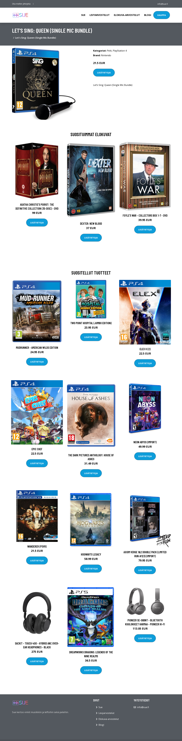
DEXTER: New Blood (91, 223)
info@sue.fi (162, 3)
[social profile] (33, 4)
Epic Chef (37, 449)
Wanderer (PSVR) (37, 546)
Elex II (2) (145, 349)
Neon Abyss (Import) (145, 442)
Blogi (147, 15)
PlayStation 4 (120, 50)
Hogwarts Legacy (91, 554)
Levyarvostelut (100, 15)
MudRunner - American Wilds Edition (37, 347)
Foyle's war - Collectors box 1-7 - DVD (145, 215)
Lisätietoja (104, 72)
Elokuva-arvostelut (127, 15)
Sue (83, 15)
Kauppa (161, 15)
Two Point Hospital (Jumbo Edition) (91, 323)
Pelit (109, 50)
